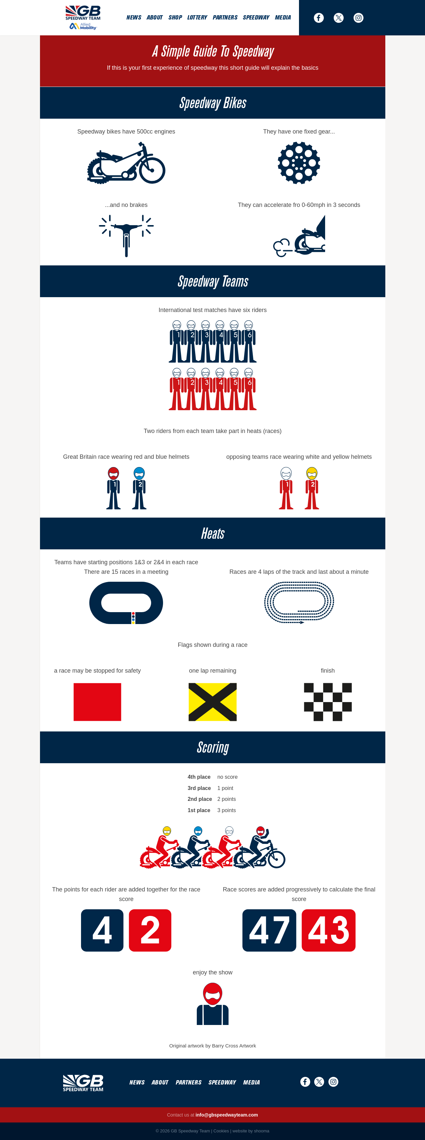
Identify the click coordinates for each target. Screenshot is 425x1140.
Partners (225, 17)
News (133, 17)
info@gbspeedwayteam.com (226, 1115)
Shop (174, 17)
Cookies (221, 1130)
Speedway (256, 17)
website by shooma (251, 1130)
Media (283, 17)
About (154, 17)
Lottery (197, 17)
